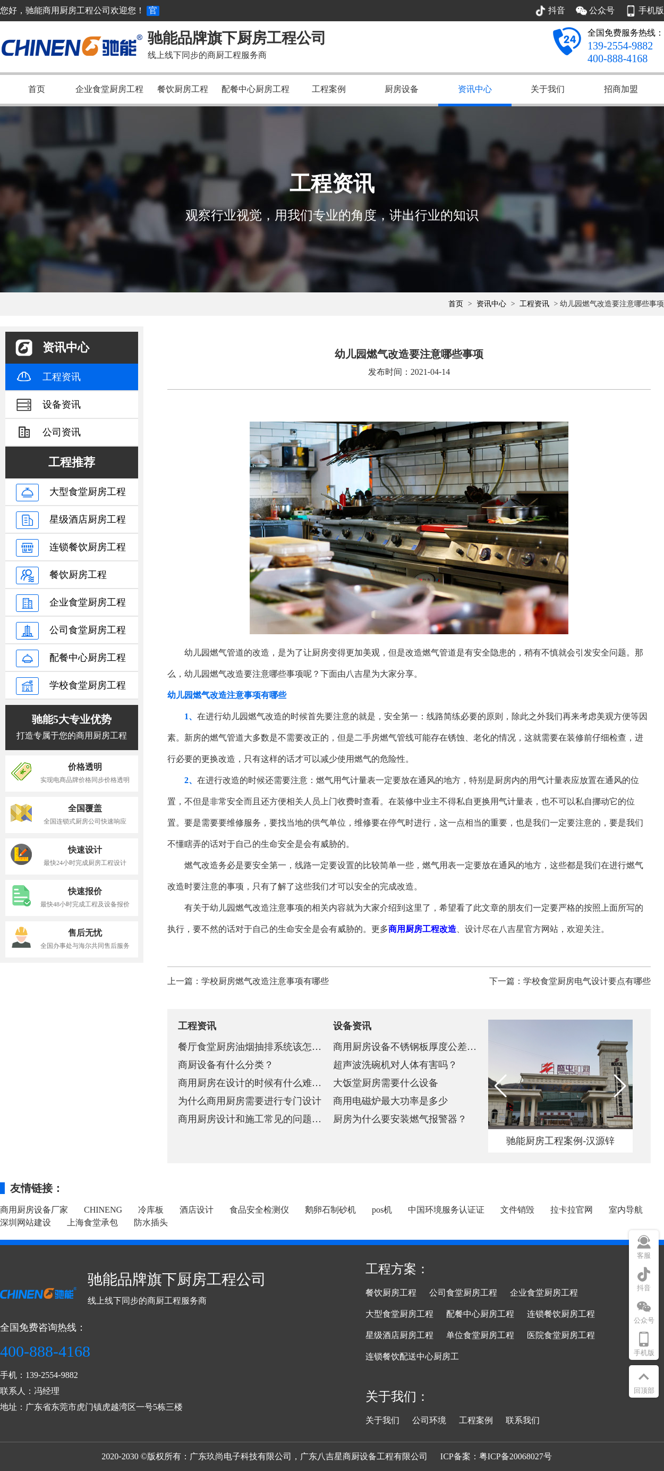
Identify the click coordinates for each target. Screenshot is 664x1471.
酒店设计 (197, 1209)
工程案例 (329, 89)
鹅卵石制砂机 (330, 1209)
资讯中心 (475, 89)
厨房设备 (402, 89)
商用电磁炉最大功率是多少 (390, 1101)
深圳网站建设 (25, 1222)
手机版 (644, 1353)
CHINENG (103, 1209)
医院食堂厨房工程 (561, 1335)
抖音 (644, 1288)
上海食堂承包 (92, 1222)
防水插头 (151, 1222)
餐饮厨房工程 (182, 89)
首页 (36, 89)
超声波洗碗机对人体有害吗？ (395, 1065)
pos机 (382, 1209)
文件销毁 (517, 1209)
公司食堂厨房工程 (463, 1292)
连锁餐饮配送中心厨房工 (412, 1356)
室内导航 (626, 1209)
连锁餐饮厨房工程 (561, 1313)
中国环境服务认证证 (446, 1209)
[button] (620, 1086)
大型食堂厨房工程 (399, 1313)
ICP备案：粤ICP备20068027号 (496, 1456)
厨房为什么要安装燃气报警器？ (400, 1119)
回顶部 (644, 1390)
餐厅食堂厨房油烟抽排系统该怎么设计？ (264, 1046)
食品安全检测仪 (259, 1209)
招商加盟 (621, 89)
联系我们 (523, 1420)
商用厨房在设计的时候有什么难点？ (254, 1083)
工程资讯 (534, 304)
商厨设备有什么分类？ (226, 1065)
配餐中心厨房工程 (256, 89)
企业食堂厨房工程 (109, 89)
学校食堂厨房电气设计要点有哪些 (587, 981)
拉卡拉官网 (571, 1209)
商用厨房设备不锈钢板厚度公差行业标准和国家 (433, 1046)
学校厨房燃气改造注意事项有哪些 (265, 981)
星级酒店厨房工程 (399, 1335)
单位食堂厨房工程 (480, 1335)
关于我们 (548, 89)
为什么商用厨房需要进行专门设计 (249, 1101)
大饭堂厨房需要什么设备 (385, 1083)
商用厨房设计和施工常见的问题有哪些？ (264, 1119)
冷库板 (151, 1209)
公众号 (644, 1320)
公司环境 (429, 1420)
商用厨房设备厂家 (34, 1209)
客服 (644, 1255)
